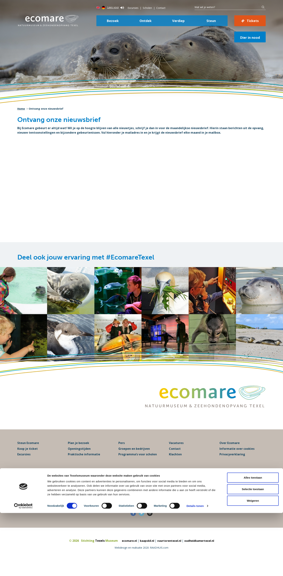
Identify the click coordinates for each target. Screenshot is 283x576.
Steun (211, 21)
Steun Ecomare (28, 456)
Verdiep (178, 21)
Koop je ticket (27, 462)
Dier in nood (250, 37)
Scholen (147, 8)
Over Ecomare (229, 456)
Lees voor (115, 7)
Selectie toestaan (253, 551)
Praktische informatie (84, 467)
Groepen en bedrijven (134, 462)
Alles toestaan (253, 540)
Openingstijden (79, 462)
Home (21, 108)
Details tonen (195, 568)
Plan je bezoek (78, 456)
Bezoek (113, 21)
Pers (121, 456)
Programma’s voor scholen (137, 467)
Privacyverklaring (232, 467)
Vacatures (176, 456)
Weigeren (253, 563)
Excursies (133, 8)
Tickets (253, 21)
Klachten (175, 467)
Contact (161, 8)
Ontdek (146, 21)
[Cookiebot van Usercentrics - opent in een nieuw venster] (23, 569)
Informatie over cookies (236, 462)
